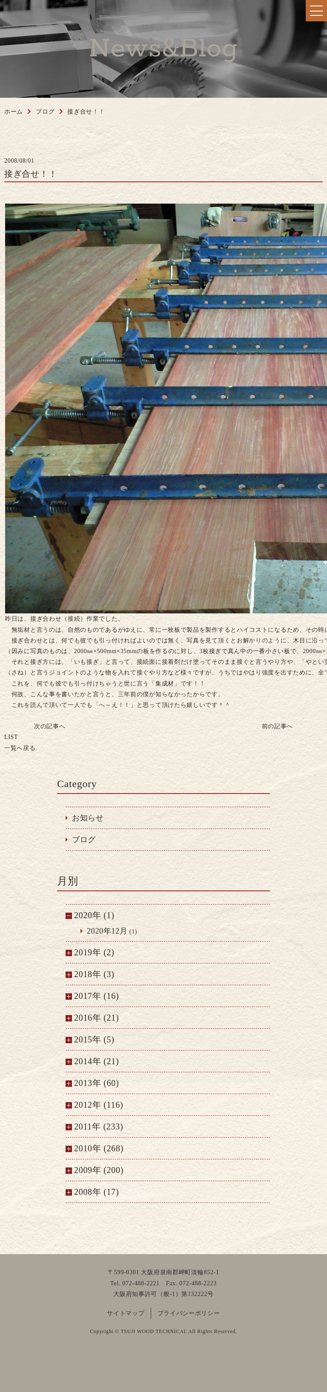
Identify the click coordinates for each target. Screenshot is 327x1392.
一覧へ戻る (20, 742)
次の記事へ (50, 726)
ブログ (84, 839)
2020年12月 (107, 931)
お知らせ (88, 818)
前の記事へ (277, 726)
